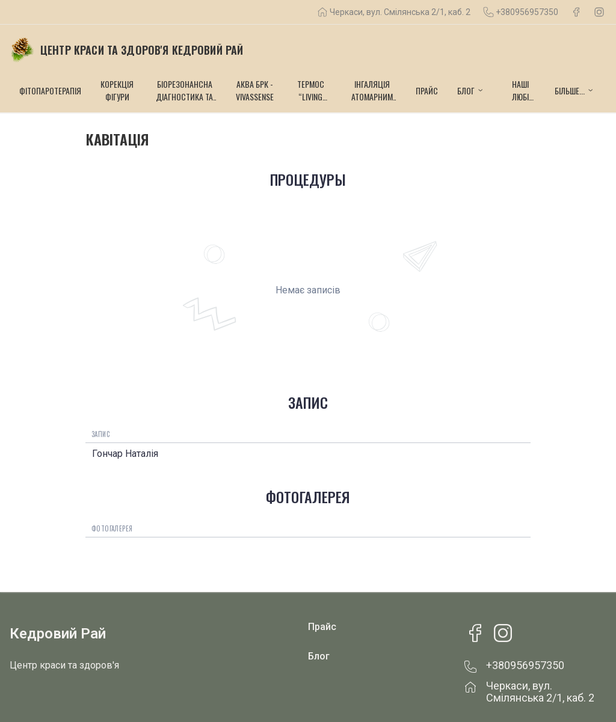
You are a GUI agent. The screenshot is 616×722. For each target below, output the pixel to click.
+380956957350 (527, 12)
